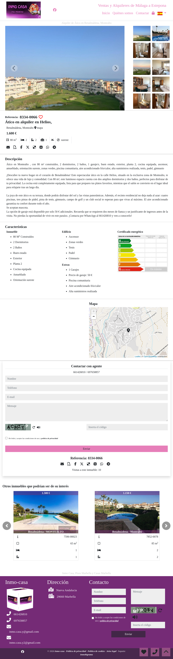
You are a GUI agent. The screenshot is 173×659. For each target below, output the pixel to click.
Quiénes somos (123, 13)
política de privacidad (49, 438)
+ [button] (94, 311)
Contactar (142, 13)
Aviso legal (111, 651)
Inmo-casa (60, 651)
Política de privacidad (76, 651)
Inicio (106, 13)
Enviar (86, 448)
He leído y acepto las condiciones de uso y (33, 438)
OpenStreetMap (150, 356)
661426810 (79, 372)
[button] (7, 526)
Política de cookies (96, 651)
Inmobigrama (86, 654)
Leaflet (137, 356)
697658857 (94, 372)
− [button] (94, 316)
